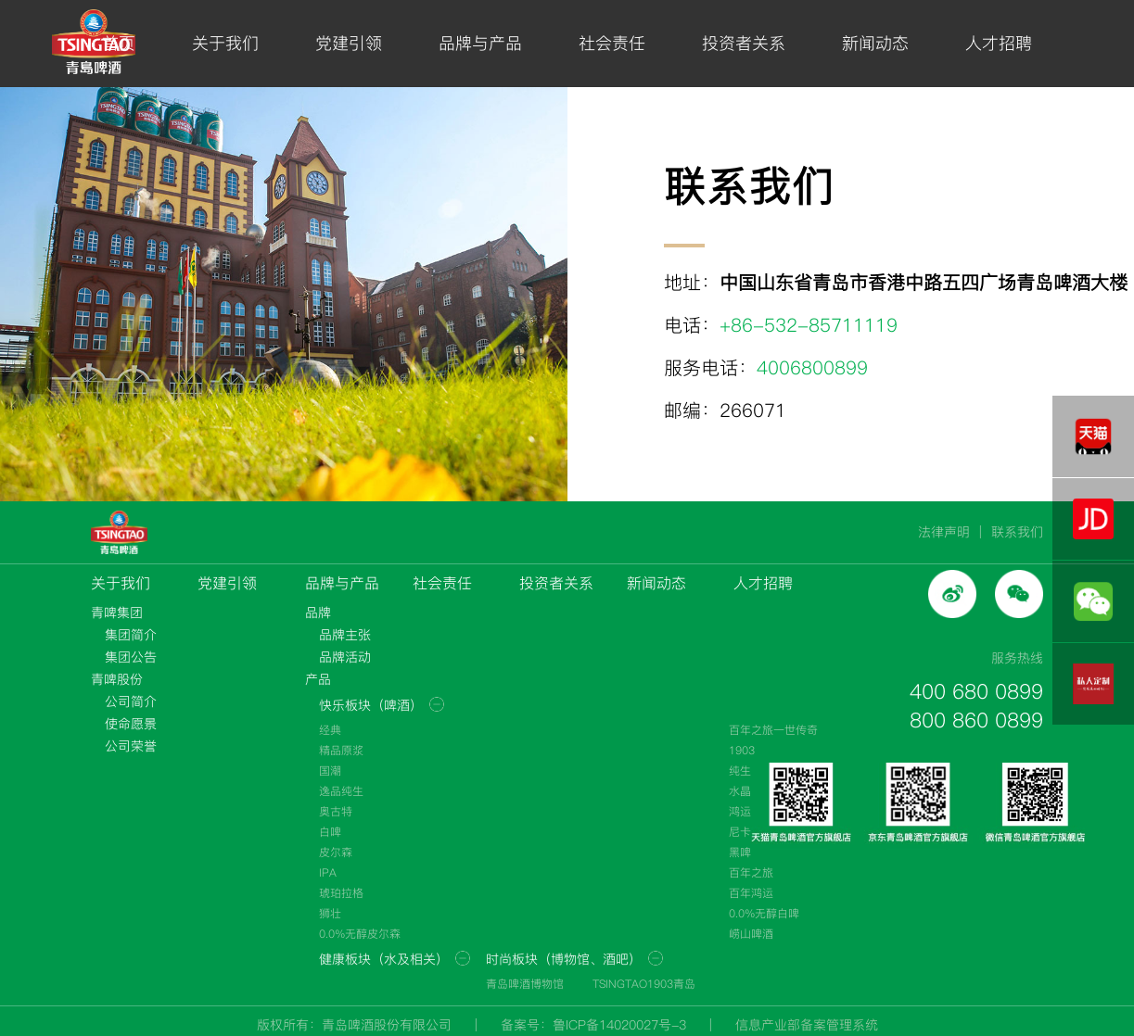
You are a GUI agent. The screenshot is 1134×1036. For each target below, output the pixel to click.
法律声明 (944, 532)
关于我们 (225, 43)
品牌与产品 (480, 43)
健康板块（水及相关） (384, 959)
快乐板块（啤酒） (371, 705)
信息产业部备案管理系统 (806, 1025)
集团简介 (131, 634)
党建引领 (348, 43)
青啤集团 (117, 612)
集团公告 (131, 657)
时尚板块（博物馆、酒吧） (564, 959)
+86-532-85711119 (809, 325)
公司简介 (131, 701)
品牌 (318, 612)
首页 (118, 43)
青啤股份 (117, 679)
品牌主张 (345, 634)
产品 (318, 679)
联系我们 (1017, 532)
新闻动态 (875, 43)
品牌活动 (345, 657)
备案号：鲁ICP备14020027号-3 (593, 1025)
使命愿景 (131, 723)
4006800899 (812, 368)
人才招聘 (998, 43)
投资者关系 (743, 43)
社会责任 (612, 43)
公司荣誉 (131, 746)
